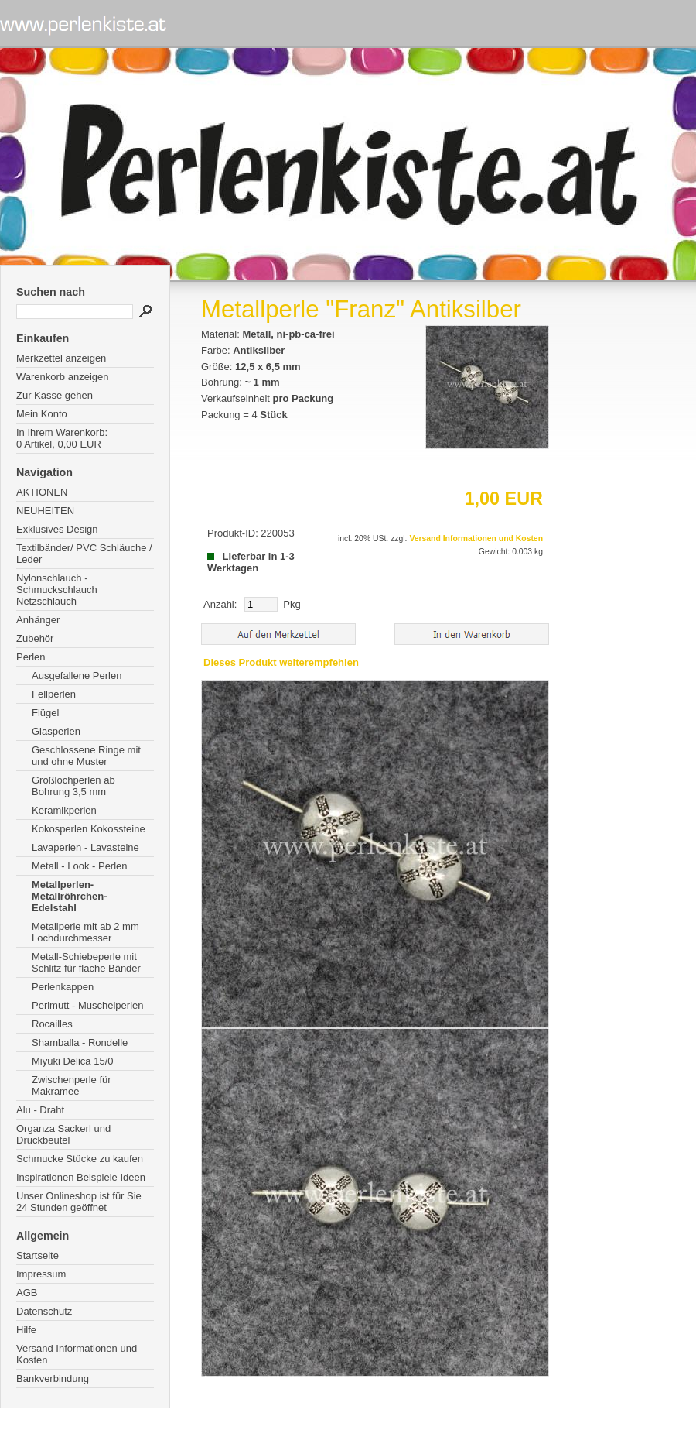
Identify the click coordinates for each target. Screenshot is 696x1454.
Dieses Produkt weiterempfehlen (281, 662)
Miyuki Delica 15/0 (73, 1061)
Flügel (45, 712)
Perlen (31, 657)
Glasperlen (56, 731)
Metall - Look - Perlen (80, 866)
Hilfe (26, 1330)
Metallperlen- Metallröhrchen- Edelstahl (69, 896)
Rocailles (52, 1024)
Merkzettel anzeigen (61, 358)
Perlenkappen (63, 987)
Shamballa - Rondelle (80, 1042)
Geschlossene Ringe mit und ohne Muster (86, 755)
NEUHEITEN (45, 510)
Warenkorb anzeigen (62, 376)
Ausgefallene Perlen (76, 675)
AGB (26, 1292)
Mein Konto (41, 414)
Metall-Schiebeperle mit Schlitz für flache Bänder (86, 962)
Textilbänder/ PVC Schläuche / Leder (84, 553)
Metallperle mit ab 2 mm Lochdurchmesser (85, 932)
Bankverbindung (52, 1378)
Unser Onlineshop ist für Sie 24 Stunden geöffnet (79, 1201)
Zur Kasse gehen (54, 395)
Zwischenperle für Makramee (71, 1085)
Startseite (37, 1255)
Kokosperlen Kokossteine (88, 829)
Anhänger (38, 620)
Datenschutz (44, 1311)
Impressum (41, 1274)
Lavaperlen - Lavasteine (85, 847)
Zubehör (34, 638)
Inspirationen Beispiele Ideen (80, 1177)
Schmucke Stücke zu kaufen (79, 1158)
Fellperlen (54, 694)
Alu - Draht (40, 1110)
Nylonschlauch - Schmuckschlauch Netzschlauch (56, 589)
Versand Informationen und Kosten (76, 1354)
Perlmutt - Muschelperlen (88, 1005)
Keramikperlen (64, 810)
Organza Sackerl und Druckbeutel (63, 1134)
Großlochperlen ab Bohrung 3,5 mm (73, 785)
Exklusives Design (57, 529)
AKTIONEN (41, 492)
